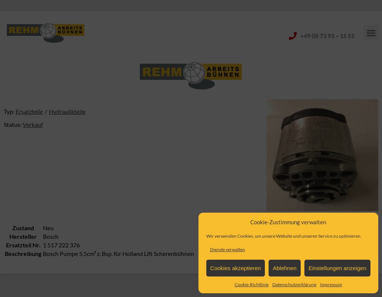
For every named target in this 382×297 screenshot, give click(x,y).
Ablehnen (284, 268)
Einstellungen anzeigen (337, 268)
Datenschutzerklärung (294, 284)
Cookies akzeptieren (235, 268)
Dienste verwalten (227, 249)
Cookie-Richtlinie (252, 284)
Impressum (331, 284)
